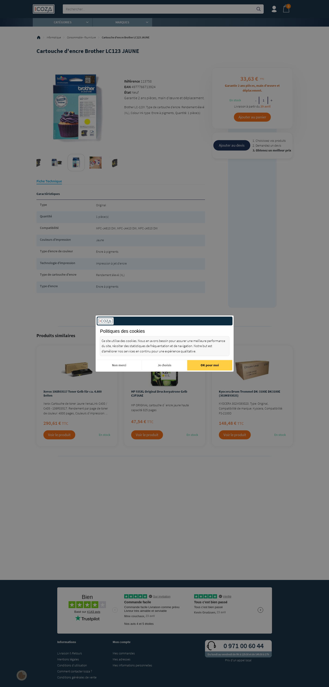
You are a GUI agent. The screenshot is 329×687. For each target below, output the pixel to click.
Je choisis (164, 365)
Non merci (119, 365)
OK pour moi (210, 365)
